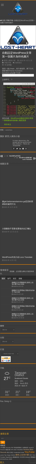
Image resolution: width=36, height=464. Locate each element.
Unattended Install (19, 422)
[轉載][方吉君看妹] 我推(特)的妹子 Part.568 (23, 276)
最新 (3, 248)
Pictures (2, 419)
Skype (9, 424)
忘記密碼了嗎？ (6, 450)
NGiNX (13, 424)
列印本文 (7, 124)
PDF (30, 424)
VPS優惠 (2, 417)
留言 (14, 248)
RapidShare (9, 426)
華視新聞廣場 (18, 417)
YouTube (29, 421)
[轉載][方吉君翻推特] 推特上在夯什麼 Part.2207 (23, 284)
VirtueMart (20, 419)
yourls (2, 424)
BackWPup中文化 (14, 156)
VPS (12, 419)
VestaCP (31, 417)
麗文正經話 (10, 422)
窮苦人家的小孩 (9, 60)
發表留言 (18, 63)
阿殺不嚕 (9, 20)
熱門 (9, 248)
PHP (12, 417)
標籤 (20, 248)
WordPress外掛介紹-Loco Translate (17, 227)
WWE (10, 428)
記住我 (11, 446)
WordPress (9, 130)
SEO (15, 419)
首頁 (2, 20)
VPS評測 (22, 426)
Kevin (23, 461)
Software (27, 426)
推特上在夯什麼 (22, 424)
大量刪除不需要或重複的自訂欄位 (16, 198)
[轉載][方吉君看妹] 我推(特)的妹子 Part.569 (23, 261)
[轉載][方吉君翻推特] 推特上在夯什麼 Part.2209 (23, 253)
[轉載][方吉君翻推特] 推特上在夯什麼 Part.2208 (23, 268)
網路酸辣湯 (16, 426)
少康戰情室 (25, 417)
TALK (34, 424)
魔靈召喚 (7, 419)
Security (8, 417)
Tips (5, 424)
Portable (2, 426)
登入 (21, 241)
